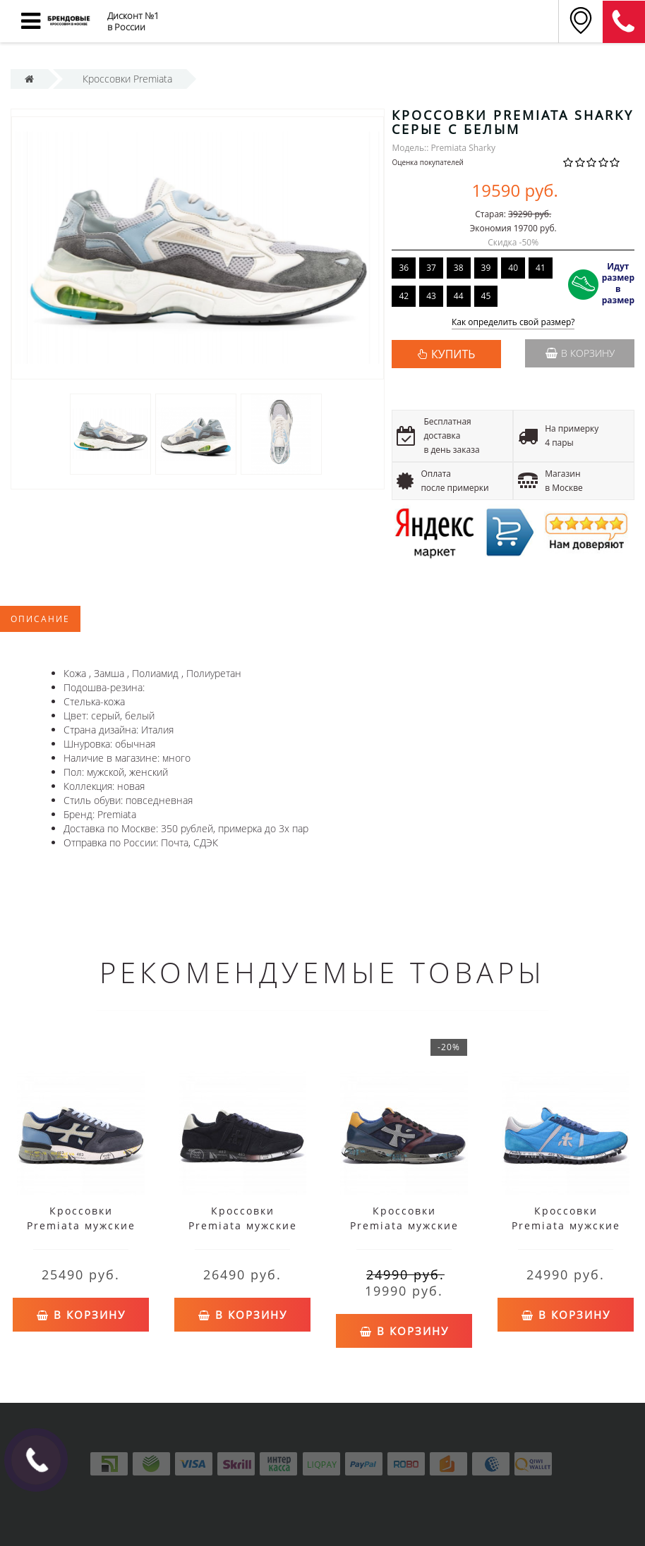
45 (486, 296)
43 (431, 296)
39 (486, 268)
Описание (40, 619)
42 (404, 296)
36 (404, 268)
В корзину (580, 353)
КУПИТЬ (453, 354)
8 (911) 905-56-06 (624, 22)
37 (431, 268)
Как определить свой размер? (513, 322)
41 (540, 268)
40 (513, 268)
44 (459, 296)
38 (459, 268)
